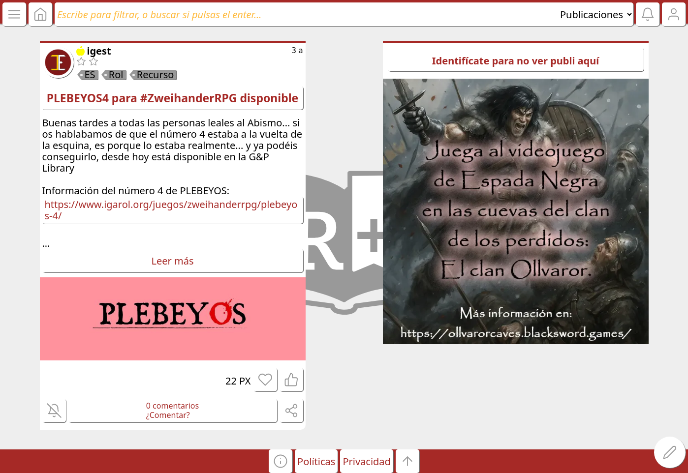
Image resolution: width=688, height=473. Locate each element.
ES (90, 75)
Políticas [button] (316, 461)
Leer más (173, 260)
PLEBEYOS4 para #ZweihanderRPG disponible (173, 98)
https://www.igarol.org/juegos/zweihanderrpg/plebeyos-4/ (171, 210)
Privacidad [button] (366, 461)
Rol (116, 75)
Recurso (155, 75)
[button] (280, 461)
